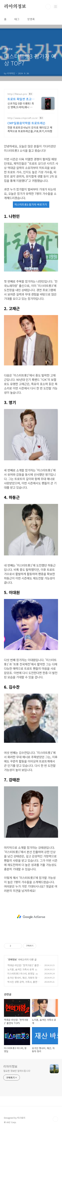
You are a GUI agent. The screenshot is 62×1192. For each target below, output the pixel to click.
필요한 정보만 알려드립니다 (16, 1070)
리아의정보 (15, 6)
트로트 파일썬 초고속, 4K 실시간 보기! (19, 99)
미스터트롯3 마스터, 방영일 (20, 973)
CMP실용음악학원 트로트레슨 (26, 123)
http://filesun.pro (17, 94)
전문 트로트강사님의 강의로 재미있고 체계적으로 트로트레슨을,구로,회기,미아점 (29, 129)
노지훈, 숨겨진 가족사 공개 (20, 969)
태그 (16, 19)
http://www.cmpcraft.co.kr (22, 118)
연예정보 (12, 959)
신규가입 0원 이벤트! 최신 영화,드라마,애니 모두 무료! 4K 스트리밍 (20, 105)
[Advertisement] (31, 916)
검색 (48, 6)
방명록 (31, 19)
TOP (55, 1119)
